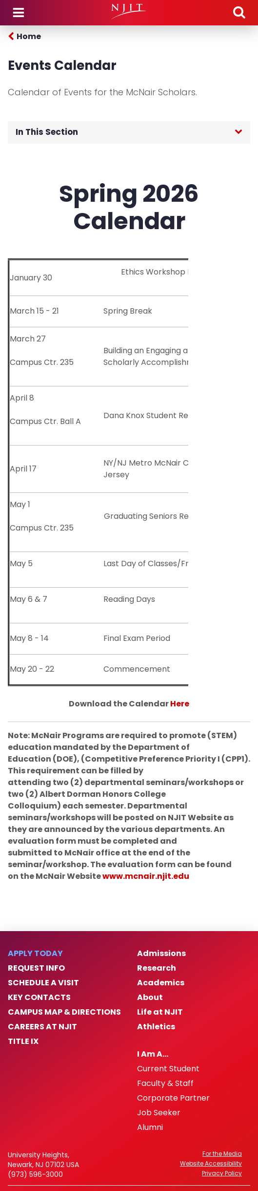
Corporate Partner (173, 1098)
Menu (18, 12)
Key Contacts (39, 997)
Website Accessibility (211, 1164)
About (150, 997)
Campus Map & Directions (64, 1012)
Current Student (168, 1069)
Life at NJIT (160, 1012)
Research (156, 968)
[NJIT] (129, 12)
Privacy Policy (222, 1173)
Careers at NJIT (42, 1027)
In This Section (47, 132)
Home (29, 36)
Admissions (161, 953)
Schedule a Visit (43, 983)
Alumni (150, 1127)
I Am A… (152, 1054)
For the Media (222, 1154)
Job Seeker (158, 1113)
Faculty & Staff (165, 1083)
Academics (160, 983)
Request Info (36, 968)
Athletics (156, 1027)
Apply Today (35, 953)
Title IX (23, 1041)
